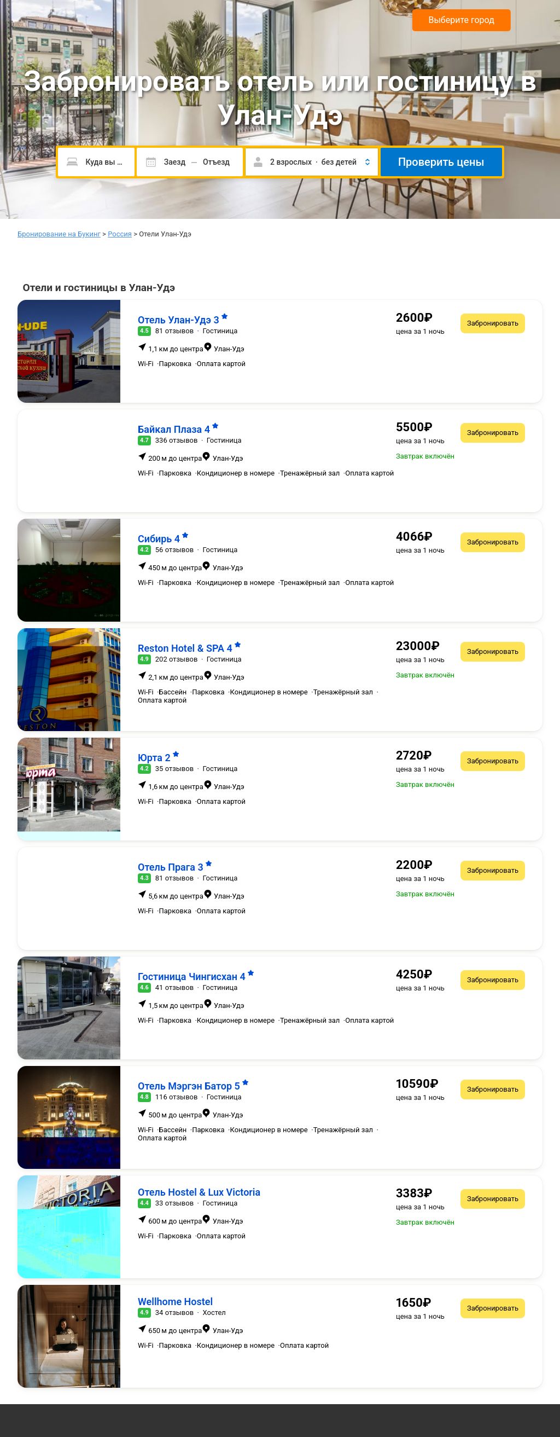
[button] (311, 162)
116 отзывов (176, 1097)
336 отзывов (176, 440)
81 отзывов (174, 331)
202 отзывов (176, 659)
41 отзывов (174, 987)
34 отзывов (174, 1312)
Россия (120, 234)
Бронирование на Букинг (59, 234)
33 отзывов (174, 1203)
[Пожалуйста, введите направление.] (96, 162)
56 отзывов (174, 550)
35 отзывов (174, 768)
